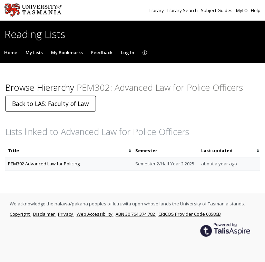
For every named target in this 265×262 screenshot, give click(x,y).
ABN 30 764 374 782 (136, 214)
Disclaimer (44, 214)
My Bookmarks (67, 52)
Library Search (183, 10)
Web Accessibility (95, 214)
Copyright (20, 214)
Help (256, 10)
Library (157, 10)
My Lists (34, 52)
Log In (127, 52)
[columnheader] (68, 150)
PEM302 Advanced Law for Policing (44, 164)
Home (10, 52)
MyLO (242, 10)
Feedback (101, 52)
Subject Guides (217, 10)
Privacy (66, 214)
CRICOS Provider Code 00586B (189, 214)
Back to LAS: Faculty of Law (50, 103)
